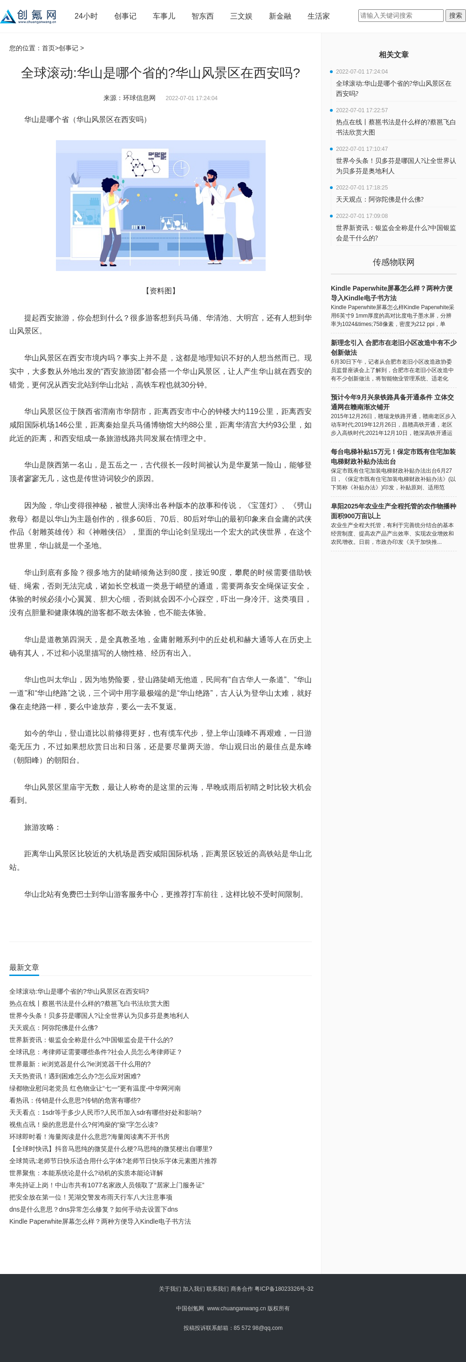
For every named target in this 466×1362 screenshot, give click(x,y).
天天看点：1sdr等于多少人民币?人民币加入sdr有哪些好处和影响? (105, 1112)
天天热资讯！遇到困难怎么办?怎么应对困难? (75, 1076)
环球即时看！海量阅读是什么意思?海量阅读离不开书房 (89, 1136)
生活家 (319, 16)
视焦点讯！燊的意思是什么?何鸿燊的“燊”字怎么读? (83, 1124)
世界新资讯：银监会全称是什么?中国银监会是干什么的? (91, 1040)
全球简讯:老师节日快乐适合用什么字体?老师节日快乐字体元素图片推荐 (113, 1161)
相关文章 (394, 55)
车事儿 (164, 16)
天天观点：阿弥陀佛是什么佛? (53, 1027)
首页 (48, 48)
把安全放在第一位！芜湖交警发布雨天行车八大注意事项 (90, 1197)
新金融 (280, 16)
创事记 (125, 16)
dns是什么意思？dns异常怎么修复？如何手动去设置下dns (93, 1209)
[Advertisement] (158, 1253)
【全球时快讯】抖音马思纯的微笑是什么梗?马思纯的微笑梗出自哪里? (110, 1148)
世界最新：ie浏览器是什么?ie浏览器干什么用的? (80, 1064)
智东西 (203, 16)
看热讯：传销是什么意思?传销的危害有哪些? (75, 1100)
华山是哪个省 (72, 921)
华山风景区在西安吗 (117, 921)
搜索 (455, 15)
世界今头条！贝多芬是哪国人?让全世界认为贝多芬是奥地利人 (99, 1015)
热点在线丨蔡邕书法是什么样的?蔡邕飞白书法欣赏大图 (89, 1003)
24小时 (86, 16)
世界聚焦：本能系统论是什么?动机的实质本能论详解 (86, 1173)
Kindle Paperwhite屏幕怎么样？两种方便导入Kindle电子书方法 (100, 1221)
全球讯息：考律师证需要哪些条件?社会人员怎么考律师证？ (96, 1052)
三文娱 (241, 16)
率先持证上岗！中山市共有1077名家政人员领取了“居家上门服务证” (106, 1185)
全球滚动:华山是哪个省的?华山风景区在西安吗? (79, 991)
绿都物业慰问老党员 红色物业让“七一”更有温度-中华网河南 (95, 1088)
